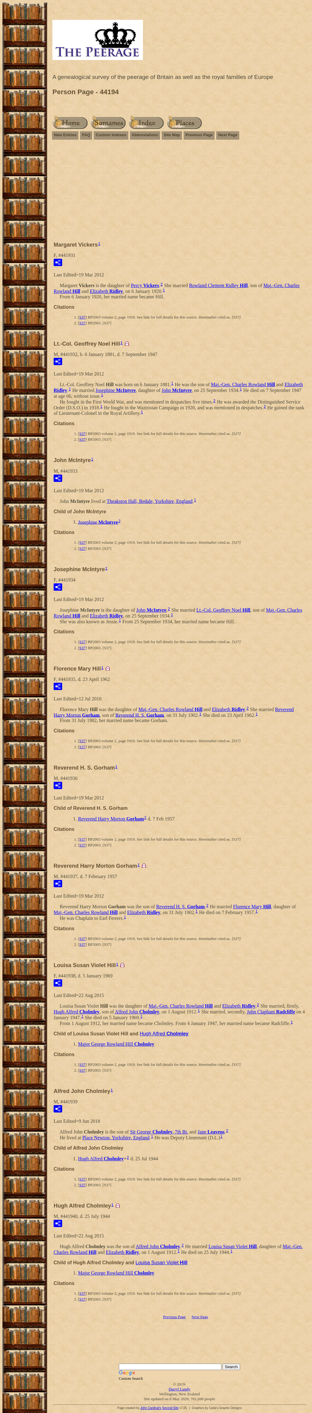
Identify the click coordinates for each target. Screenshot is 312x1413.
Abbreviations (145, 135)
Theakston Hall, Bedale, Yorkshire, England (150, 501)
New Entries (65, 135)
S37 (82, 317)
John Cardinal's (150, 1408)
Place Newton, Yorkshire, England (115, 1137)
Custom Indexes (111, 135)
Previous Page (199, 135)
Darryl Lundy (179, 1389)
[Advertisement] (179, 187)
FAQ (86, 135)
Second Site (170, 1408)
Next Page (227, 135)
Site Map (172, 135)
